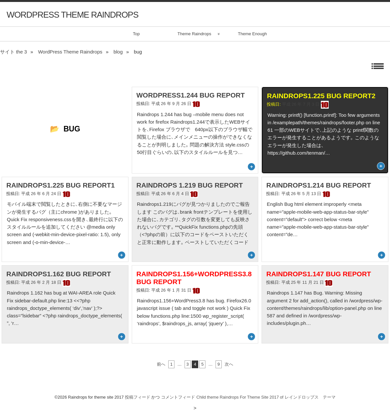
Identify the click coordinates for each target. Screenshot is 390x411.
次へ (229, 364)
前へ (161, 364)
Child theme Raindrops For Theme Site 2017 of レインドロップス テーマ (266, 397)
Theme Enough (252, 33)
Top (136, 33)
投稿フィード (137, 397)
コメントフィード (178, 397)
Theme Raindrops (194, 33)
